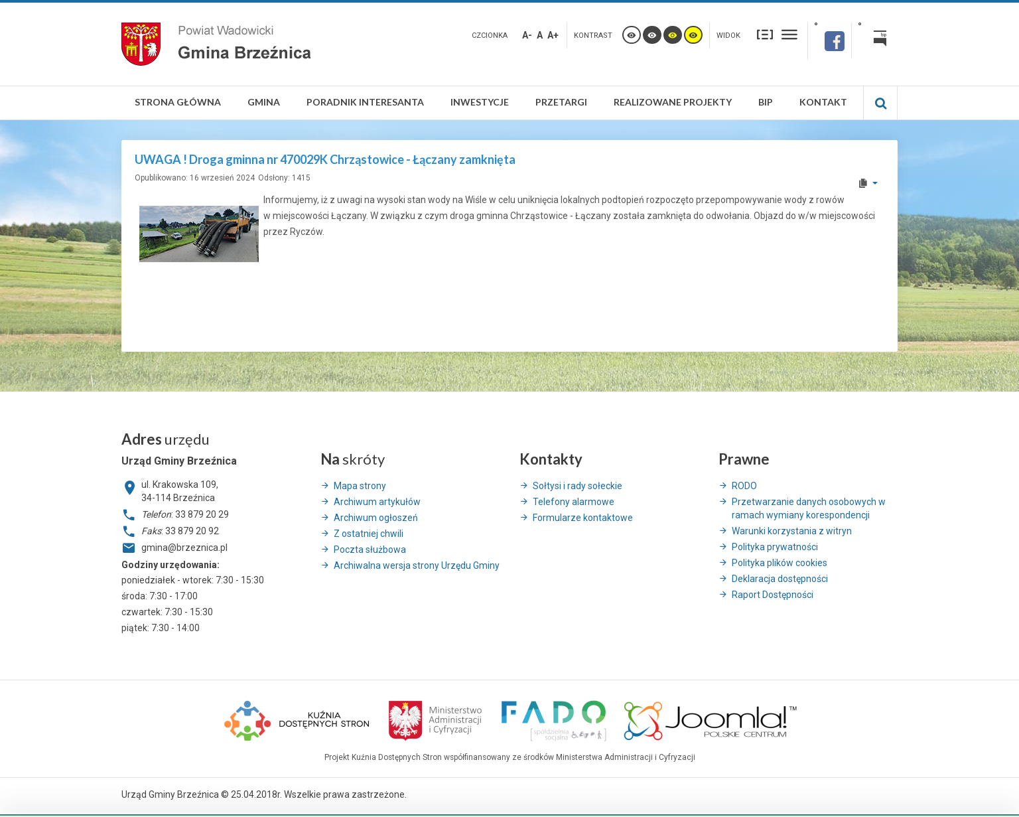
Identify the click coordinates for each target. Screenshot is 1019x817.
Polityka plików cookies (779, 562)
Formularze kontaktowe (583, 517)
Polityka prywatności (775, 547)
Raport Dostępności (772, 594)
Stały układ (765, 34)
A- (527, 35)
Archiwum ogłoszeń (376, 517)
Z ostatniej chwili (368, 533)
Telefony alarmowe (573, 501)
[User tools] (867, 183)
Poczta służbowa (370, 549)
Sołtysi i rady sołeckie (577, 486)
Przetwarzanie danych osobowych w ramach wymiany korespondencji (809, 508)
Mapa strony (360, 486)
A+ (553, 35)
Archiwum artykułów (377, 501)
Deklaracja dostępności (780, 578)
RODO (744, 486)
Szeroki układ (789, 34)
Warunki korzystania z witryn (792, 531)
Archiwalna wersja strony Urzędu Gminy (417, 565)
